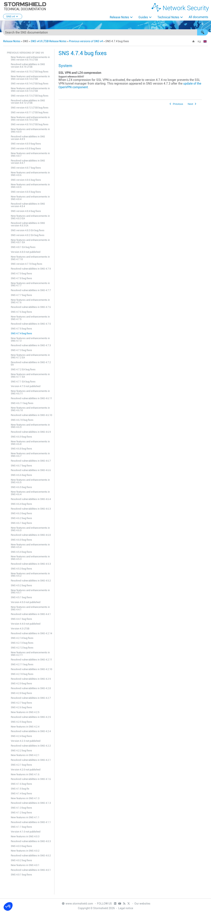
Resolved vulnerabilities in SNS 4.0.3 (31, 841)
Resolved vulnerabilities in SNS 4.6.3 (31, 508)
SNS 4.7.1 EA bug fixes (23, 381)
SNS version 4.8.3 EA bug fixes (27, 230)
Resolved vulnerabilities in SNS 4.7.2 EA (31, 363)
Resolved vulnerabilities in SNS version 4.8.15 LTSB (28, 65)
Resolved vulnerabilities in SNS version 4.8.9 (28, 137)
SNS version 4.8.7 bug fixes (26, 167)
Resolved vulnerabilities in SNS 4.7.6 (31, 307)
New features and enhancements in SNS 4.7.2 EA (30, 356)
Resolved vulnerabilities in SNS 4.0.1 (31, 869)
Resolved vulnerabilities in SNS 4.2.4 (31, 731)
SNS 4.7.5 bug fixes (21, 328)
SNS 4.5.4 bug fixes (21, 551)
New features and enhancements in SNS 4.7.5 (30, 318)
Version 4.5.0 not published (25, 602)
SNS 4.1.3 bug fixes (21, 807)
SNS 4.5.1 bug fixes (21, 597)
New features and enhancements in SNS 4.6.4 (30, 493)
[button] (202, 32)
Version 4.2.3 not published (25, 740)
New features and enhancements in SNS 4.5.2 (30, 574)
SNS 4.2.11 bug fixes (22, 664)
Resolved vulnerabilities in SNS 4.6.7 (31, 460)
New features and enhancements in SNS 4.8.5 (30, 185)
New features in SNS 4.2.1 (25, 755)
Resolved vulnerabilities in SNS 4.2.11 (31, 659)
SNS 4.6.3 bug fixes (21, 513)
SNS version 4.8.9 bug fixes (26, 143)
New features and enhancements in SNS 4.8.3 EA (30, 217)
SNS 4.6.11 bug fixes (22, 403)
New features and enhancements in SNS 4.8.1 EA (30, 241)
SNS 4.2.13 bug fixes (22, 642)
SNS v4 (12, 16)
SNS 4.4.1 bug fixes (21, 618)
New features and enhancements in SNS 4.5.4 (30, 545)
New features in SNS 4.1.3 (25, 798)
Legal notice (125, 908)
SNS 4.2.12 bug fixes (22, 647)
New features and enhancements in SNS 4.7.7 (30, 284)
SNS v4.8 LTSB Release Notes (48, 41)
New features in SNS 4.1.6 (25, 774)
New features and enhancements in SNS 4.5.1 (30, 591)
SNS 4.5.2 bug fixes (21, 585)
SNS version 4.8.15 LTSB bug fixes (29, 71)
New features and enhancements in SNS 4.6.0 (30, 529)
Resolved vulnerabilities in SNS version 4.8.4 (28, 205)
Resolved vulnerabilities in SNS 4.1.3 (31, 802)
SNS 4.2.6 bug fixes (21, 707)
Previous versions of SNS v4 (86, 41)
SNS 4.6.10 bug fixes (22, 419)
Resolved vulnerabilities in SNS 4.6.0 (31, 534)
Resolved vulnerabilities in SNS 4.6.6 (31, 470)
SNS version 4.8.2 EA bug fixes (27, 235)
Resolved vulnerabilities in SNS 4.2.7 (31, 697)
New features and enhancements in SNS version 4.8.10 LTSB (30, 118)
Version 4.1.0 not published (25, 831)
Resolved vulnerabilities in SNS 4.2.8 (31, 688)
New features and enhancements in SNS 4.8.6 (30, 173)
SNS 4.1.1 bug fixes (21, 826)
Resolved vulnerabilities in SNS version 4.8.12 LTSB (28, 101)
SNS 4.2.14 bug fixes (22, 638)
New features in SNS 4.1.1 (25, 817)
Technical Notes (168, 17)
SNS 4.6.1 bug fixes (21, 523)
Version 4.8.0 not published (25, 251)
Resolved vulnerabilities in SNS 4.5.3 (31, 563)
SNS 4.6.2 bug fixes (21, 518)
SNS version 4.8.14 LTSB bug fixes (29, 83)
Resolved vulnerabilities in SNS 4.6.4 (31, 499)
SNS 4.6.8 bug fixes (21, 448)
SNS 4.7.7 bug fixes (21, 295)
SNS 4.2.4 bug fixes (21, 736)
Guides (143, 17)
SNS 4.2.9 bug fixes (21, 683)
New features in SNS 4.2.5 (25, 712)
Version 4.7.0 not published (25, 386)
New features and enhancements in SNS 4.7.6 (30, 301)
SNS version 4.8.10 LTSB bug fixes (29, 124)
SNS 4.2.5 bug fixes (21, 721)
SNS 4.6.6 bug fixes (21, 475)
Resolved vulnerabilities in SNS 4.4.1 (31, 614)
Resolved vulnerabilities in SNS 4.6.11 (31, 398)
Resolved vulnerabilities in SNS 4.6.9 (31, 431)
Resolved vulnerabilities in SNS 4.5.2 (31, 580)
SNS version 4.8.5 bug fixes (26, 191)
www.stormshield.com (77, 903)
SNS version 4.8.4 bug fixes (26, 211)
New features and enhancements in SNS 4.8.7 (30, 154)
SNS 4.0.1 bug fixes (21, 874)
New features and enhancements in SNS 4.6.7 (30, 454)
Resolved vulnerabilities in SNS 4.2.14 (31, 633)
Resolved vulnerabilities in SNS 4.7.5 (31, 323)
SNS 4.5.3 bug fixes (21, 568)
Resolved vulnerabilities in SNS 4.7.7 (31, 290)
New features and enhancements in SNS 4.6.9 (30, 426)
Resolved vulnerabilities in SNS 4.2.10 (31, 669)
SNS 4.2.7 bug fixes (21, 702)
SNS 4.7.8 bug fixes (21, 278)
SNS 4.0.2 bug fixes (21, 860)
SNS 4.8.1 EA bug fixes (23, 247)
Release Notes (119, 17)
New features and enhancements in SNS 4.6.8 (30, 442)
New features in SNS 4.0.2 (25, 850)
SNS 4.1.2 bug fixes (21, 812)
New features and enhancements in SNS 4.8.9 (30, 130)
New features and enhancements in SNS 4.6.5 (30, 481)
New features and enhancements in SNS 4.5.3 (30, 557)
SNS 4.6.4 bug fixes (21, 503)
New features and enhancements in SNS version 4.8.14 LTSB (30, 77)
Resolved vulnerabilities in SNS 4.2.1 (31, 759)
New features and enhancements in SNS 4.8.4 (30, 198)
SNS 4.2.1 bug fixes (21, 764)
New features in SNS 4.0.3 (25, 836)
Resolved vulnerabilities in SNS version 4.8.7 (28, 162)
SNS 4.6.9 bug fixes (21, 436)
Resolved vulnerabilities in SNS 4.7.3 (31, 345)
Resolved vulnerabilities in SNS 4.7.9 (31, 268)
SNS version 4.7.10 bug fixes (26, 263)
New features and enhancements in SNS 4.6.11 (30, 392)
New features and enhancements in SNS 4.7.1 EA (30, 375)
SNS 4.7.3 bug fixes (21, 350)
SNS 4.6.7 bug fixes (21, 465)
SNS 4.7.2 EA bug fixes (23, 369)
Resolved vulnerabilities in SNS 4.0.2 (31, 855)
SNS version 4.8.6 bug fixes (26, 179)
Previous (178, 103)
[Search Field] (105, 32)
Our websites (142, 903)
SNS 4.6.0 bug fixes (21, 539)
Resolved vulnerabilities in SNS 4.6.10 (31, 415)
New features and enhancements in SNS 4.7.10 (30, 258)
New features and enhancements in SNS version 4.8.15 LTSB (30, 58)
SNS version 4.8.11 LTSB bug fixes (29, 112)
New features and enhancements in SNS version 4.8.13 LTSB (30, 89)
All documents (198, 17)
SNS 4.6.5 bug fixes (21, 487)
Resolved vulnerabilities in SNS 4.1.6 (31, 779)
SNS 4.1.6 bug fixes (21, 783)
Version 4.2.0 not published (25, 769)
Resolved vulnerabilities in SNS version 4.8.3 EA (28, 224)
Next (190, 103)
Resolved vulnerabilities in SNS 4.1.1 (31, 822)
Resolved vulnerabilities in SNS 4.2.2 (31, 745)
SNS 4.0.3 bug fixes (21, 846)
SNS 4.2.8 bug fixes (21, 693)
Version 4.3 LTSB (20, 628)
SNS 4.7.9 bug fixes (21, 273)
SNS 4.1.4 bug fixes (21, 793)
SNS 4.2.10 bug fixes (22, 674)
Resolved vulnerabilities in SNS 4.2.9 (31, 678)
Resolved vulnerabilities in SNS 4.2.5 (31, 717)
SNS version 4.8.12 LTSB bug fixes (29, 107)
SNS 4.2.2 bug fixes (21, 750)
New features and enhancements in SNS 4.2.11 (30, 653)
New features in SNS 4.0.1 (25, 865)
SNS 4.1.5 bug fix (20, 788)
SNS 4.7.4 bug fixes (21, 333)
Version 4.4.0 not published (25, 623)
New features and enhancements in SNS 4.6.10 (30, 409)
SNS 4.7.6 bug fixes (21, 311)
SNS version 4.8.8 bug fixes (26, 148)
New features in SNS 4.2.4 (25, 726)
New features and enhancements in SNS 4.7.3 (30, 339)
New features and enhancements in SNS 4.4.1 (30, 608)
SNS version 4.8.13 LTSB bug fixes (29, 95)
